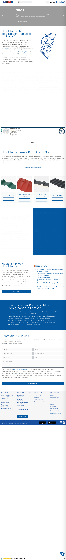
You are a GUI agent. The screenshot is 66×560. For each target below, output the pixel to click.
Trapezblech (6, 48)
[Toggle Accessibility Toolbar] (62, 554)
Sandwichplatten (23, 52)
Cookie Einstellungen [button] (55, 413)
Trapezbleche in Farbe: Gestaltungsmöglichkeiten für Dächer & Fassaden (48, 279)
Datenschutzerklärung (20, 369)
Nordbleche (41, 266)
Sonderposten (17, 87)
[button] (47, 2)
